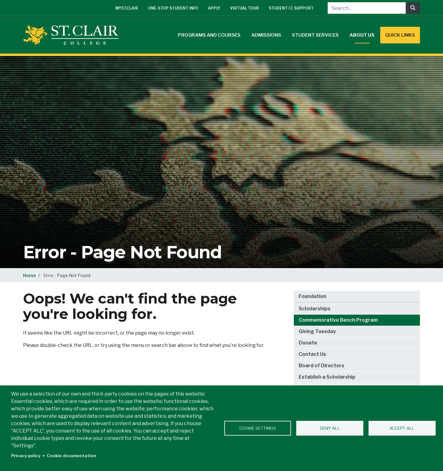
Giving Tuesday (317, 331)
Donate (308, 343)
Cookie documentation (71, 455)
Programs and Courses (209, 35)
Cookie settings (257, 428)
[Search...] (367, 8)
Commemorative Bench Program (338, 320)
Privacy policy (26, 455)
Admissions (266, 35)
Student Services (315, 35)
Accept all (401, 428)
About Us (361, 35)
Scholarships (314, 309)
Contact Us (312, 354)
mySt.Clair (126, 8)
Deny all (330, 428)
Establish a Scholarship (327, 377)
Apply (214, 8)
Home (29, 275)
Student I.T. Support (291, 8)
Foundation (312, 296)
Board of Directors (321, 365)
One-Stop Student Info (173, 8)
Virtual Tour (244, 8)
